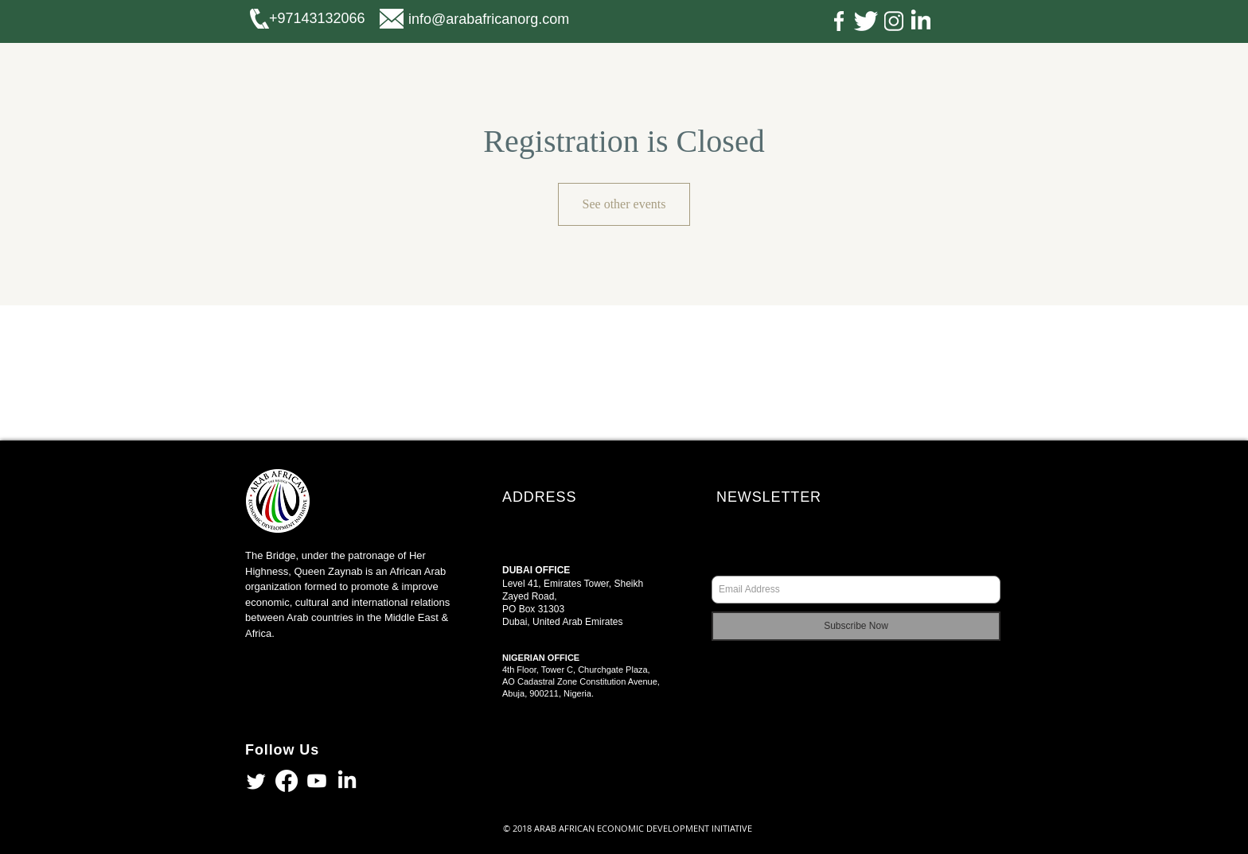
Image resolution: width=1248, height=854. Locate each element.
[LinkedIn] (347, 781)
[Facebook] (286, 781)
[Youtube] (317, 781)
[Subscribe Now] (856, 626)
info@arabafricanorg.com (488, 19)
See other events (624, 204)
